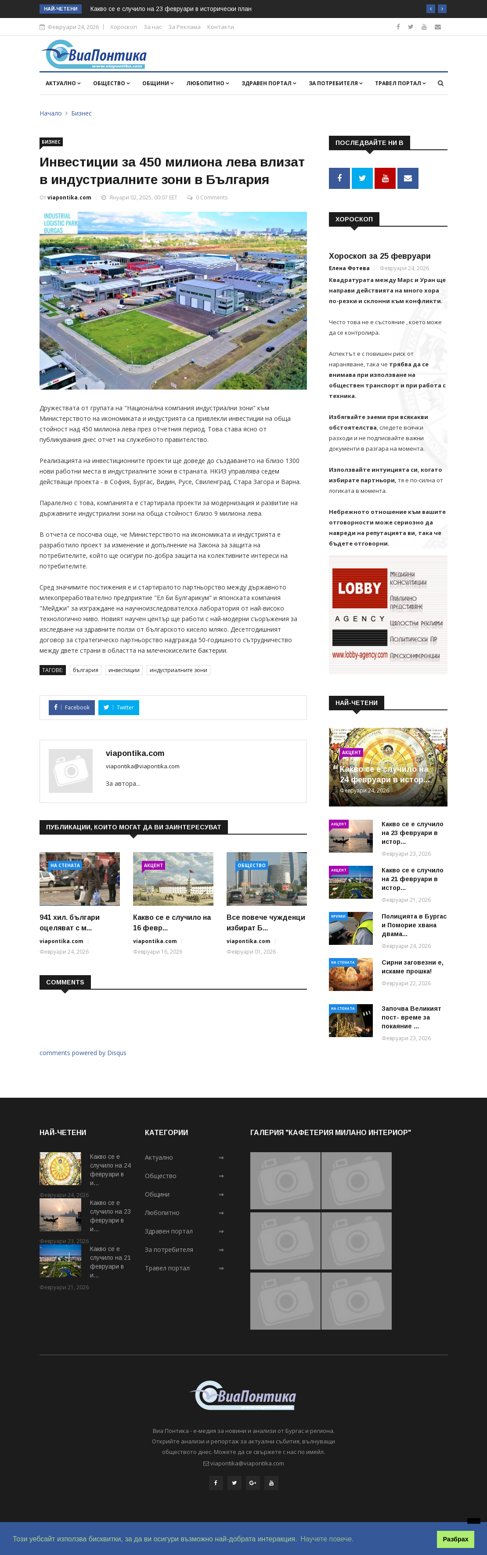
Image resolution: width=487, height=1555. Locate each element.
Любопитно (207, 83)
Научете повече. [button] (327, 1539)
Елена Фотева (349, 266)
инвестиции (124, 670)
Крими (338, 914)
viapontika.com (69, 197)
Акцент (153, 865)
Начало (51, 113)
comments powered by (83, 1053)
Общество (111, 83)
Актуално (63, 83)
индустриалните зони (178, 670)
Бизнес (81, 113)
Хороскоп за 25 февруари (380, 254)
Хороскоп (123, 27)
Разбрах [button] (456, 1539)
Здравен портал (269, 83)
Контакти (220, 27)
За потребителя (336, 83)
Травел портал (400, 83)
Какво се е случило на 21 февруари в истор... (413, 877)
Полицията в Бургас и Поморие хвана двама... (414, 923)
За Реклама (184, 27)
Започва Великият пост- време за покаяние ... (411, 1015)
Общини (158, 83)
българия (85, 670)
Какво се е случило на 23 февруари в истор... (413, 831)
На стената (65, 865)
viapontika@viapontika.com (143, 766)
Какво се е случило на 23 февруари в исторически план (171, 8)
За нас (153, 27)
